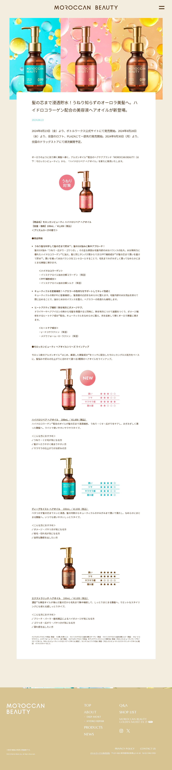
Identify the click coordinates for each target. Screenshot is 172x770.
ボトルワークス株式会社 (100, 753)
